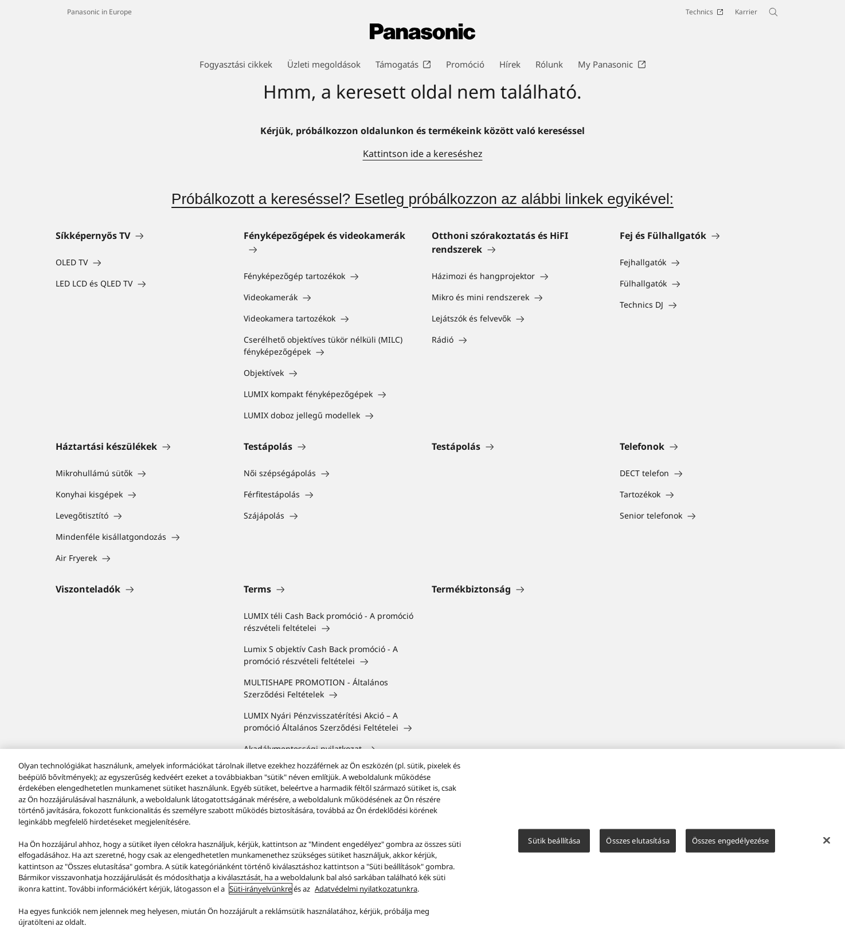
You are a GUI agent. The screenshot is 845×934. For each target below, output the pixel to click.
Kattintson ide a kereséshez (423, 153)
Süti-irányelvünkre (260, 889)
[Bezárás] (826, 840)
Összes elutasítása (637, 840)
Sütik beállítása (554, 840)
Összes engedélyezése (730, 840)
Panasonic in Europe (99, 12)
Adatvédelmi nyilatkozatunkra (366, 889)
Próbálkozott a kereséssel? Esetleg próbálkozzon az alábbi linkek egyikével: (422, 198)
